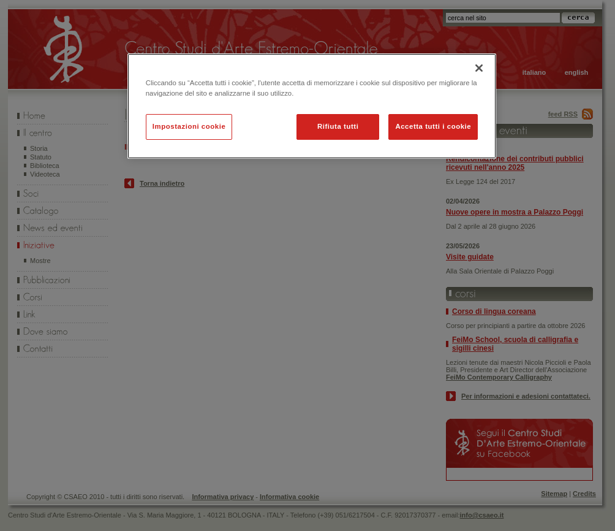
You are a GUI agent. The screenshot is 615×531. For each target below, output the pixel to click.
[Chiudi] (479, 68)
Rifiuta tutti (337, 126)
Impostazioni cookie (189, 126)
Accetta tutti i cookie (433, 126)
